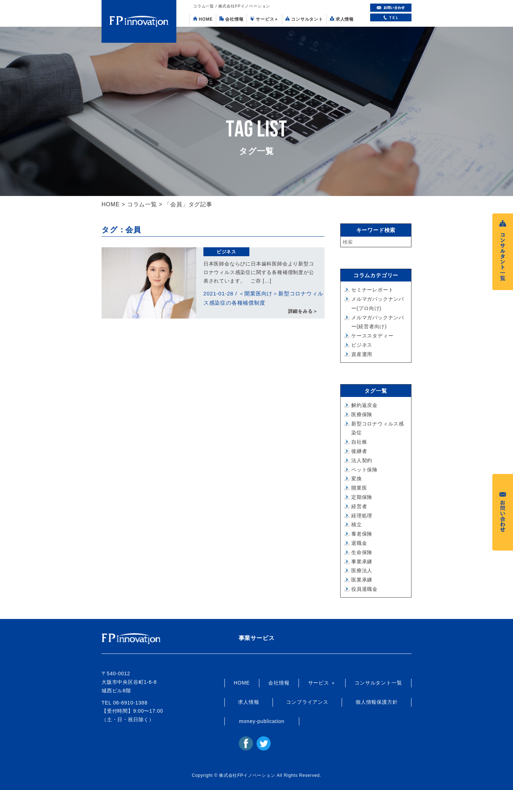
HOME (203, 19)
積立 (356, 524)
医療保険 (361, 414)
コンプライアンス (307, 702)
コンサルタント (304, 19)
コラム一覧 (142, 204)
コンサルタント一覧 (378, 683)
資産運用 (361, 354)
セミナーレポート (372, 290)
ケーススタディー (372, 336)
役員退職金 (364, 589)
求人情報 (342, 19)
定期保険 (361, 497)
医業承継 (361, 580)
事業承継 (361, 561)
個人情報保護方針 (377, 702)
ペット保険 (364, 470)
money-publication (261, 721)
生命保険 (361, 552)
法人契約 (361, 460)
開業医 (359, 488)
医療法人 (361, 570)
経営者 (359, 506)
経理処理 (361, 515)
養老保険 (361, 534)
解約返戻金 (364, 405)
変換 (356, 478)
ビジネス (226, 251)
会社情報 (231, 19)
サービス (264, 19)
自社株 (359, 442)
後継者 (359, 451)
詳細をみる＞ (303, 311)
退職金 (359, 543)
